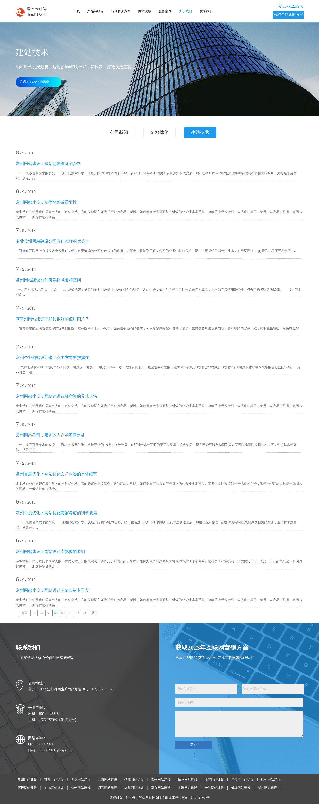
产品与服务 (95, 11)
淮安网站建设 (214, 779)
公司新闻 (119, 132)
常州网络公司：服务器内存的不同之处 (50, 435)
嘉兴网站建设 (160, 787)
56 (34, 613)
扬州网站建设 (187, 779)
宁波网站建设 (214, 787)
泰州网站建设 (160, 779)
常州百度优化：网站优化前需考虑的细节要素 (56, 512)
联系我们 (206, 11)
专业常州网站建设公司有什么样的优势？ (52, 241)
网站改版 (144, 11)
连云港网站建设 (242, 779)
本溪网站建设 (187, 787)
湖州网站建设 (267, 787)
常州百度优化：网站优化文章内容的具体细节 (56, 474)
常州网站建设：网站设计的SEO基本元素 (52, 590)
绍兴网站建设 (107, 787)
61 (70, 613)
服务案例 (165, 11)
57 (41, 613)
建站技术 (200, 132)
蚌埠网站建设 (241, 787)
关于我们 (185, 11)
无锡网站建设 (81, 779)
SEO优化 (159, 132)
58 (48, 613)
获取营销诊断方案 (288, 15)
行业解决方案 (121, 11)
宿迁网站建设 (27, 787)
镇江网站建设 (134, 779)
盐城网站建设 (54, 787)
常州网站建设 (27, 779)
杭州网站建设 (81, 787)
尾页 (94, 613)
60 (62, 613)
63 (84, 613)
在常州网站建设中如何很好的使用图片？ (52, 318)
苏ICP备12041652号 (196, 798)
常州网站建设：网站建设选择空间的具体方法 (56, 396)
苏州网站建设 (54, 779)
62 (77, 613)
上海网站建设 (107, 779)
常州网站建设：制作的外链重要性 (46, 202)
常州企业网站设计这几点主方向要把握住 (52, 357)
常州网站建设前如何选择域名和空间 (48, 280)
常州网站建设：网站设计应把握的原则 (50, 551)
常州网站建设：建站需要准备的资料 (48, 163)
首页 (76, 11)
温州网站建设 (134, 787)
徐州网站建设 (271, 779)
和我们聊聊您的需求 (34, 82)
